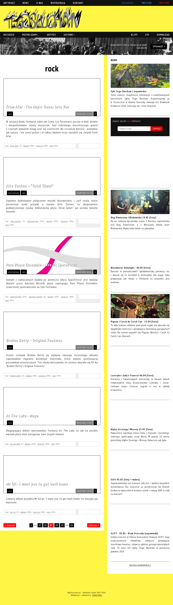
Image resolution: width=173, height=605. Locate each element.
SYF (147, 34)
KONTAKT (78, 2)
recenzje (39, 145)
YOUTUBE (164, 2)
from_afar (14, 145)
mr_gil (13, 512)
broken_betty (15, 375)
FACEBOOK (128, 2)
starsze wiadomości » (140, 565)
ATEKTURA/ (97, 595)
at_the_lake (15, 444)
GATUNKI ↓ (70, 34)
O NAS (39, 2)
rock (10, 114)
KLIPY (134, 34)
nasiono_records (35, 296)
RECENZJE (9, 34)
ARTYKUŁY (9, 2)
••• (36, 525)
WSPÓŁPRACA (58, 2)
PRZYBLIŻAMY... (30, 34)
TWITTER (146, 2)
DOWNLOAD (163, 34)
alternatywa (13, 193)
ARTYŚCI (51, 34)
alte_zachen (16, 221)
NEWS (25, 2)
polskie (26, 145)
